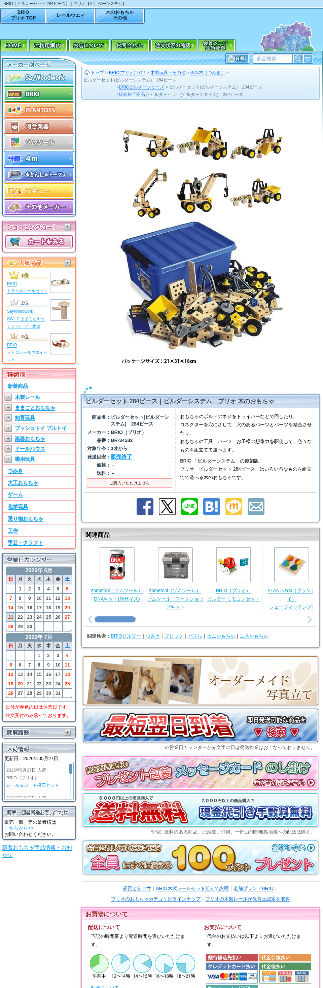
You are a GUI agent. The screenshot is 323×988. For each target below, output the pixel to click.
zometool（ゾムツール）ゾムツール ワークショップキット (175, 570)
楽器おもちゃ (30, 438)
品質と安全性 (137, 879)
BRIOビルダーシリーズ (141, 87)
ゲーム (15, 494)
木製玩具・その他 (167, 72)
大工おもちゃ (23, 482)
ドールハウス (30, 448)
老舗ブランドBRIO (254, 879)
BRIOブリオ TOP (23, 15)
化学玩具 (18, 506)
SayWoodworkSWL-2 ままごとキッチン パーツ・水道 (26, 318)
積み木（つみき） (207, 72)
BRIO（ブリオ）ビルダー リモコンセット (233, 566)
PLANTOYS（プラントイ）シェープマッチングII (291, 570)
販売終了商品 (132, 94)
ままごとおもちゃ (35, 407)
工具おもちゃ (254, 627)
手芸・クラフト (25, 542)
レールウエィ (71, 15)
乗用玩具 (25, 459)
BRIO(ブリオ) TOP (127, 72)
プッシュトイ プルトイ (41, 428)
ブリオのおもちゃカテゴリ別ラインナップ (156, 890)
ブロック (174, 627)
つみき (15, 470)
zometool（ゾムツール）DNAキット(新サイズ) (117, 566)
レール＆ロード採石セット (32, 785)
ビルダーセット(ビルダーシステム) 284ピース (130, 79)
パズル (195, 627)
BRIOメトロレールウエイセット (27, 352)
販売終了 (121, 448)
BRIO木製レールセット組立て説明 (192, 879)
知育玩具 (25, 417)
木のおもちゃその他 (120, 15)
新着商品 (18, 386)
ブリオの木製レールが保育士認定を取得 (247, 890)
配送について (105, 979)
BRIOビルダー (126, 627)
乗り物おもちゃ (25, 518)
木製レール (27, 397)
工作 (13, 531)
